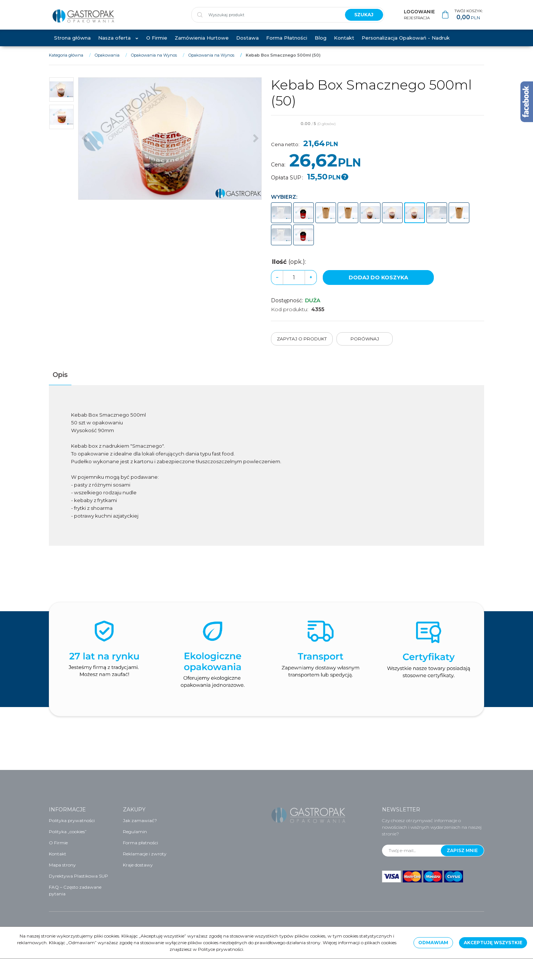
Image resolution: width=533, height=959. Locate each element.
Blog (320, 45)
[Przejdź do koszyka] (469, 18)
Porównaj (365, 346)
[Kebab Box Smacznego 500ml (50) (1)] (169, 146)
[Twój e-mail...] (411, 850)
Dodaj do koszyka (378, 285)
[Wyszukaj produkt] (265, 18)
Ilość (289, 269)
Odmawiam (433, 942)
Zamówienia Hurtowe (202, 45)
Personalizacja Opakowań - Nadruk (406, 45)
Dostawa (247, 45)
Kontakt (344, 45)
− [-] (277, 284)
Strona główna (72, 45)
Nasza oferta (114, 45)
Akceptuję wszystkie (493, 942)
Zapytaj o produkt (302, 346)
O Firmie (156, 45)
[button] (60, 383)
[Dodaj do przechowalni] (480, 132)
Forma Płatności (286, 45)
